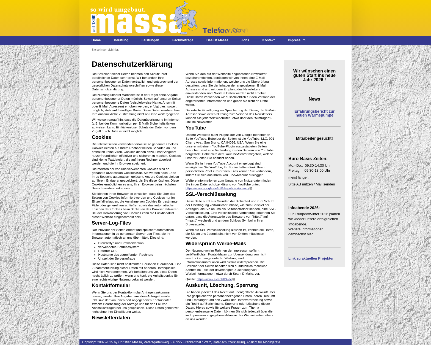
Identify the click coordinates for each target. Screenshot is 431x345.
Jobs (245, 40)
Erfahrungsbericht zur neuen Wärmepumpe (314, 113)
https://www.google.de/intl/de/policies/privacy (217, 188)
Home (96, 40)
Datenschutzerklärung (229, 342)
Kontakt (268, 40)
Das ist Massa (217, 40)
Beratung (121, 40)
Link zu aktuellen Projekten (311, 258)
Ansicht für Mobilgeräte (263, 342)
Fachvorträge (182, 40)
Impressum (296, 40)
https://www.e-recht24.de (214, 279)
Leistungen (150, 40)
